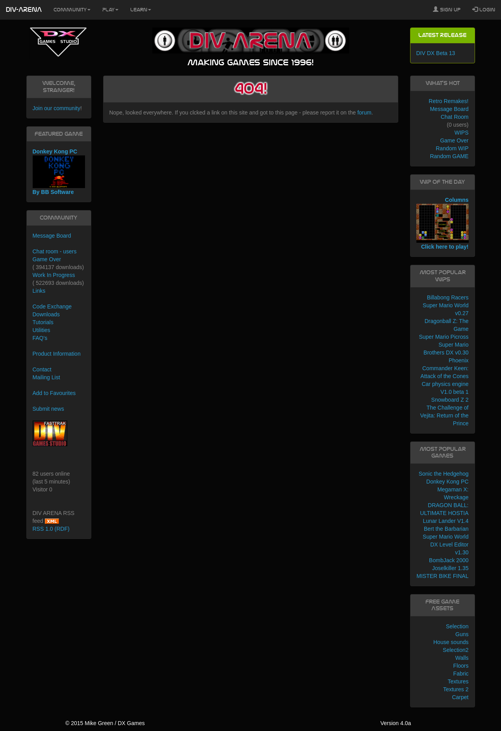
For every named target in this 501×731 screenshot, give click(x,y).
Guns (461, 634)
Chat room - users (55, 251)
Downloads (46, 314)
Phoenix (459, 360)
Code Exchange (52, 306)
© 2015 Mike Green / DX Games (105, 723)
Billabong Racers (448, 297)
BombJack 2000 (448, 560)
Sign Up (446, 9)
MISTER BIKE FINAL (442, 576)
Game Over (47, 259)
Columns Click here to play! (442, 223)
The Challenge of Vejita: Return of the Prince (444, 415)
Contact (42, 369)
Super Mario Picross (443, 337)
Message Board (52, 236)
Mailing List (46, 377)
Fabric (461, 673)
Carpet (460, 697)
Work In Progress (54, 275)
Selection (457, 626)
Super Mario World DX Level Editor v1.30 (445, 544)
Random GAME (449, 156)
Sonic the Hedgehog (444, 474)
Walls (462, 658)
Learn (140, 10)
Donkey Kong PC (447, 481)
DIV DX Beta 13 (435, 53)
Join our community (56, 108)
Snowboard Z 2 (450, 400)
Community (72, 10)
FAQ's (40, 338)
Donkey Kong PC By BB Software (59, 171)
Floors (461, 666)
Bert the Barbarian (446, 529)
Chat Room (455, 117)
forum (364, 112)
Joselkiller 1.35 (450, 568)
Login (483, 9)
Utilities (41, 330)
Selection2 (455, 650)
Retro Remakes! (448, 101)
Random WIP (452, 148)
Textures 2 (456, 689)
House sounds (451, 642)
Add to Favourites (54, 393)
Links (39, 291)
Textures (458, 681)
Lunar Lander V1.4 (446, 521)
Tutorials (43, 322)
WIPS (462, 132)
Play (110, 10)
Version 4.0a (395, 723)
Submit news (48, 409)
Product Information (57, 354)
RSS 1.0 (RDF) (51, 529)
